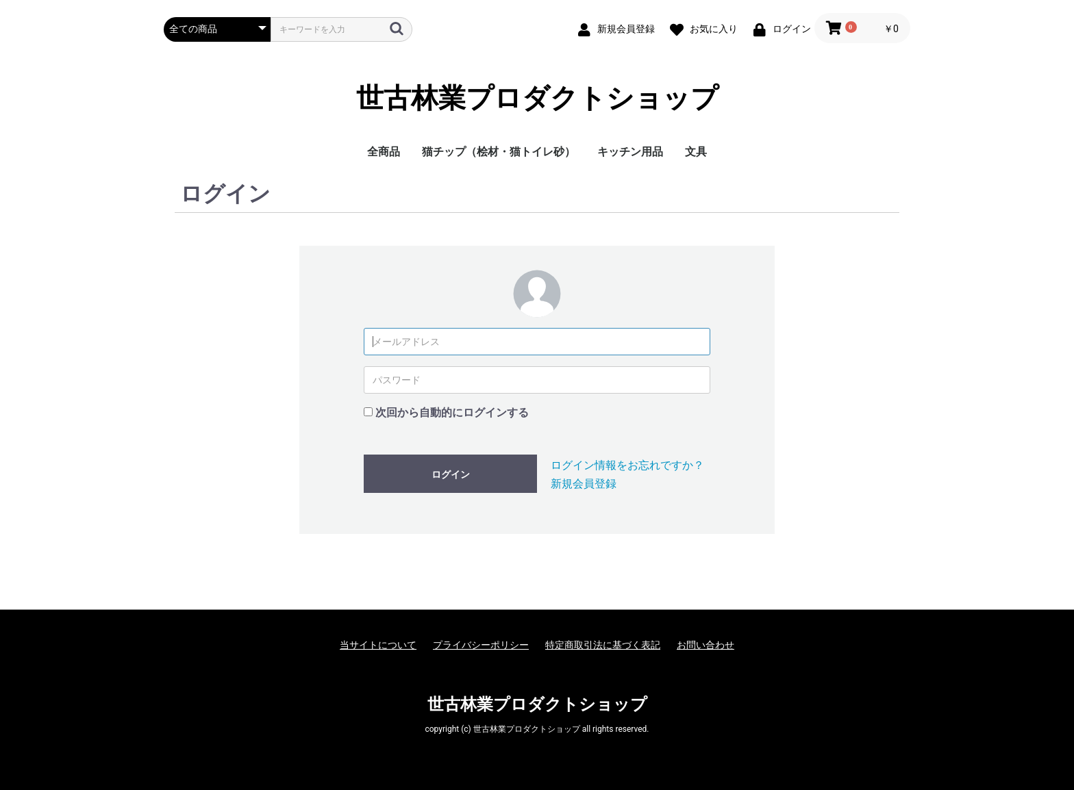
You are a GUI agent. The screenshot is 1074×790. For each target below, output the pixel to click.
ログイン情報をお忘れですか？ (627, 465)
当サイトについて (378, 644)
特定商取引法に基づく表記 (602, 644)
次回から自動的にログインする (452, 412)
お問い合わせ (705, 644)
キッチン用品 (630, 151)
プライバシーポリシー (481, 644)
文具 (696, 151)
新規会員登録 (583, 483)
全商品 (383, 151)
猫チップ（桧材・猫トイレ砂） (498, 151)
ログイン (451, 474)
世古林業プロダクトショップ (537, 99)
